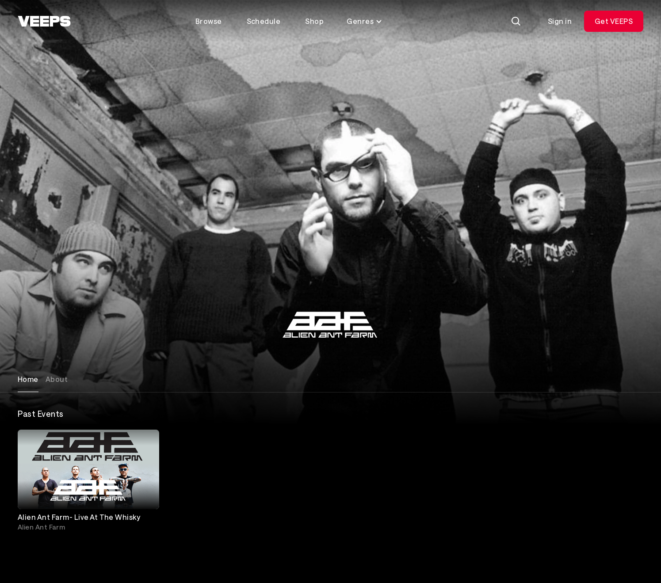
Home (28, 379)
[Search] (516, 21)
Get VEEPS (614, 21)
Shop (314, 21)
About (57, 379)
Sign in (560, 21)
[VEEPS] (44, 21)
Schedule (264, 21)
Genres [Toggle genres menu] (364, 21)
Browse (208, 21)
